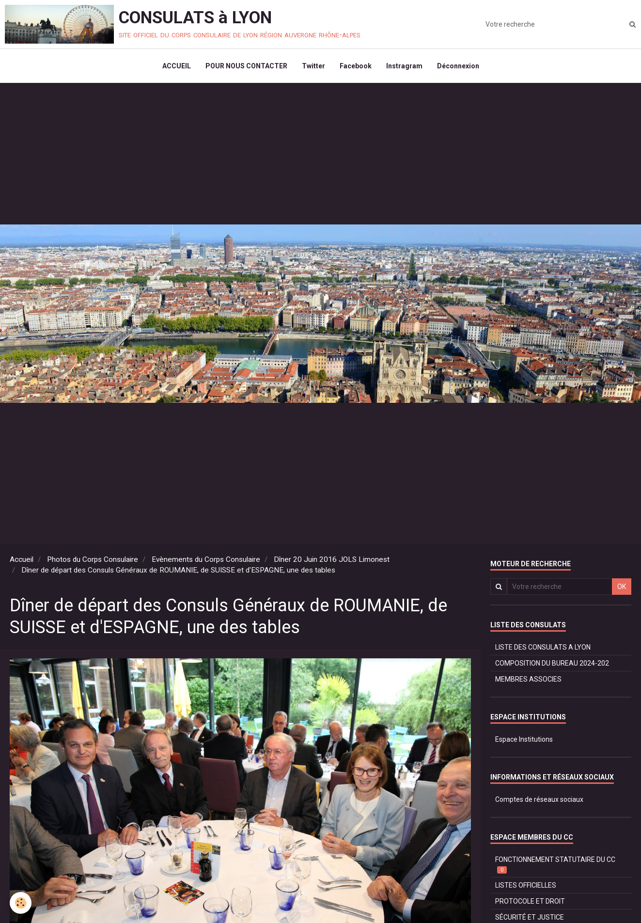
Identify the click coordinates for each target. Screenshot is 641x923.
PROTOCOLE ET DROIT (530, 901)
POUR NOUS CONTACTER (246, 66)
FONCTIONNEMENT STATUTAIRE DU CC (555, 865)
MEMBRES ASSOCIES (528, 679)
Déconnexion (458, 66)
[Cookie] (20, 903)
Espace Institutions (524, 739)
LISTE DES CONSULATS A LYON (543, 647)
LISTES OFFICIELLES (525, 885)
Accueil (21, 559)
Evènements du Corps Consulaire (206, 559)
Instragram (404, 66)
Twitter (313, 66)
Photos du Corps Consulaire (92, 559)
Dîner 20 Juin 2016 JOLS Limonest (332, 559)
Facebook (356, 66)
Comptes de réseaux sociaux (539, 799)
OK (621, 586)
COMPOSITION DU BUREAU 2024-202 (552, 663)
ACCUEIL (176, 66)
